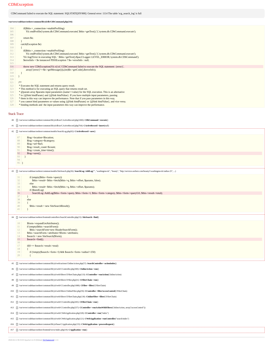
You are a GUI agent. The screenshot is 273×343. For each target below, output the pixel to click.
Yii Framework (48, 340)
